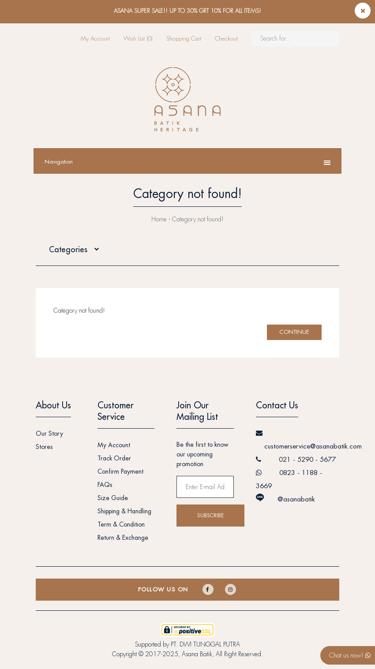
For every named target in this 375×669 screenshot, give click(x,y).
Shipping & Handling (124, 511)
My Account (95, 38)
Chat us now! (350, 655)
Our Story (49, 433)
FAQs (105, 485)
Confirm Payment (120, 471)
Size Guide (113, 498)
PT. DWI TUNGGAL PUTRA (205, 644)
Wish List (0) (138, 38)
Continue (294, 332)
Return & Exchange (123, 537)
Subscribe (210, 515)
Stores (44, 447)
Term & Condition (121, 524)
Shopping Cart (183, 38)
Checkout (226, 38)
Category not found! (198, 219)
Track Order (114, 458)
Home (159, 219)
